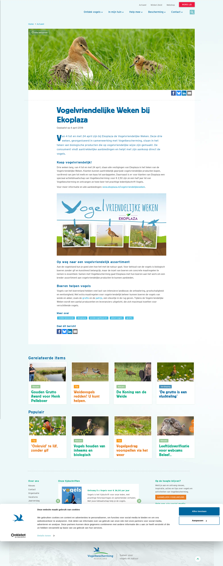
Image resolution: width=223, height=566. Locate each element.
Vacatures (33, 497)
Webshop (171, 5)
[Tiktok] (186, 510)
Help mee (134, 12)
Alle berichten (40, 32)
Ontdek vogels (92, 12)
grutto (85, 298)
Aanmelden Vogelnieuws (170, 497)
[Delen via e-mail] (189, 93)
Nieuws (31, 485)
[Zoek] (192, 12)
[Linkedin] (175, 510)
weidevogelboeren (98, 318)
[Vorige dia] (58, 510)
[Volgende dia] (139, 510)
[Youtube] (163, 510)
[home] (41, 9)
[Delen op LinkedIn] (184, 93)
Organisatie (33, 493)
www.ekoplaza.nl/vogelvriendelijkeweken (123, 187)
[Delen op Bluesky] (178, 93)
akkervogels (116, 318)
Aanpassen (199, 545)
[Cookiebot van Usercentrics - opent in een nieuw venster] (18, 560)
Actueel (40, 24)
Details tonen (44, 560)
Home (31, 24)
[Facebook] (157, 510)
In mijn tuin (114, 12)
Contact (175, 12)
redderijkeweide (66, 318)
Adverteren (33, 508)
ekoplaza (82, 318)
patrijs (99, 298)
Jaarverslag (34, 501)
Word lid (94, 506)
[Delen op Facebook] (173, 93)
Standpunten (34, 512)
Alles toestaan (199, 536)
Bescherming (155, 12)
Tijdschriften (34, 504)
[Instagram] (169, 510)
